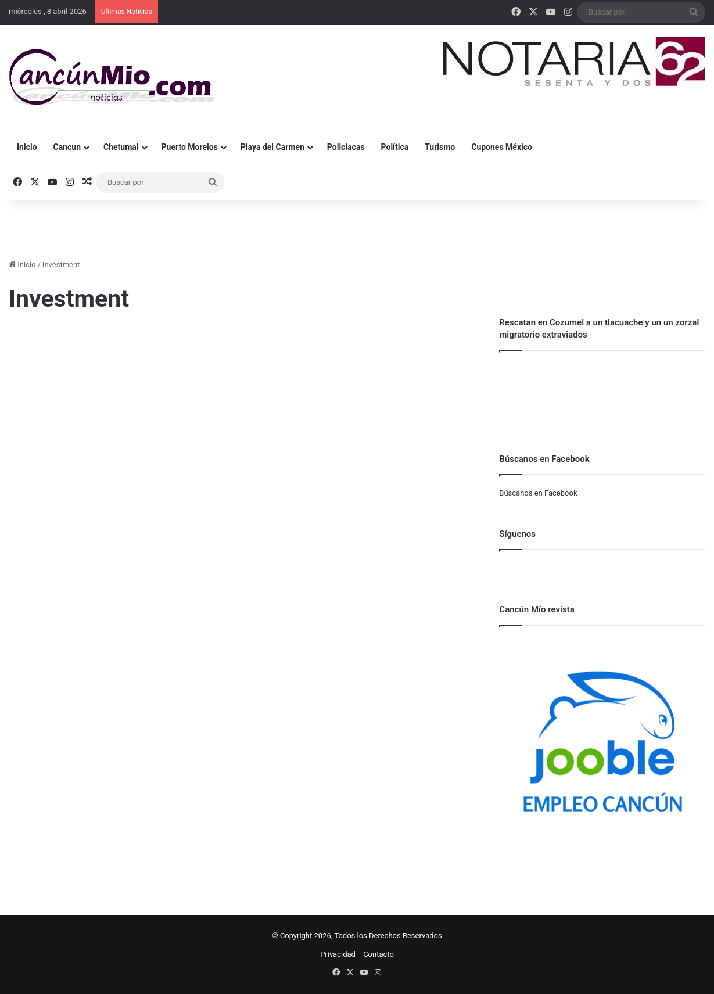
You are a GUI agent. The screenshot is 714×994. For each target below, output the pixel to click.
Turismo (440, 147)
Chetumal (120, 147)
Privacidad (338, 954)
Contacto (378, 954)
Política (395, 147)
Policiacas (346, 147)
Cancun (67, 147)
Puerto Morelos (190, 147)
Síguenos (517, 534)
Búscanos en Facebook (538, 493)
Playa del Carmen (272, 147)
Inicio (27, 147)
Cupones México (501, 147)
